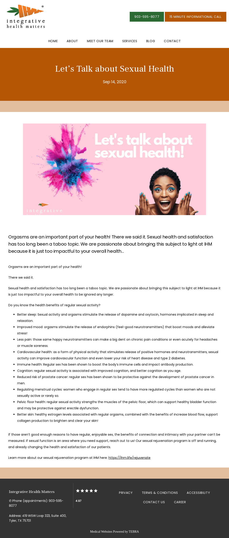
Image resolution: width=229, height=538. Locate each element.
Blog (150, 41)
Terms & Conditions (160, 492)
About (72, 41)
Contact (172, 41)
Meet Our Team (100, 41)
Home (53, 41)
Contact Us (154, 502)
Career (180, 502)
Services (129, 41)
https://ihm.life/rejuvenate (129, 457)
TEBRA (134, 531)
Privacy (126, 492)
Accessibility (198, 492)
